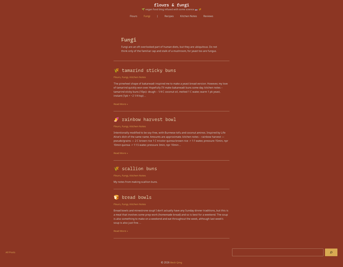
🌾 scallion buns (133, 167)
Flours (136, 16)
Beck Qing (176, 260)
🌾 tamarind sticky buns (142, 70)
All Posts (11, 250)
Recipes (169, 16)
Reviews (206, 16)
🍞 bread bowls (131, 195)
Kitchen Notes (187, 16)
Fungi (148, 16)
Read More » (121, 103)
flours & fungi (171, 4)
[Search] (331, 250)
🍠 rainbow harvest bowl (142, 118)
